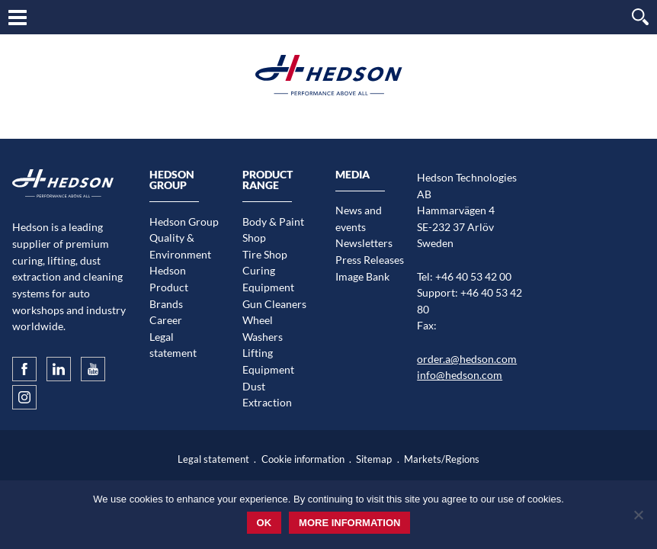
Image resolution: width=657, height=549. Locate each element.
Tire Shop (264, 254)
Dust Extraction (267, 394)
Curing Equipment (268, 279)
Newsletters (364, 242)
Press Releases (369, 259)
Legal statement (173, 345)
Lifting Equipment (268, 361)
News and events (358, 218)
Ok (264, 522)
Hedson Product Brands (168, 287)
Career (165, 319)
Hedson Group (184, 221)
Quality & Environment (180, 246)
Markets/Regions (441, 459)
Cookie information (303, 459)
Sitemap (374, 459)
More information (349, 522)
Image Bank (362, 276)
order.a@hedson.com (467, 358)
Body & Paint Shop (273, 230)
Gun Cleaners (274, 303)
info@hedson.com (459, 374)
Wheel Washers (262, 328)
